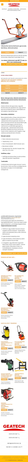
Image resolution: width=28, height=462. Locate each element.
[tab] (14, 72)
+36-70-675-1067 (15, 217)
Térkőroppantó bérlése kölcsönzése (19, 375)
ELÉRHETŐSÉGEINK (14, 0)
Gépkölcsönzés (7, 457)
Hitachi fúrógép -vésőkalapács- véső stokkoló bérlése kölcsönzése (6, 375)
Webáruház (23, 458)
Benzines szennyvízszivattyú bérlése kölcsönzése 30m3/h (6, 405)
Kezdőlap (4, 9)
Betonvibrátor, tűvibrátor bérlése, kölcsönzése (19, 277)
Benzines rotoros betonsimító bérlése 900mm (6, 277)
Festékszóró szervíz (7, 458)
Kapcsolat (16, 458)
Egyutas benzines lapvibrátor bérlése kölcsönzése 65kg (20, 343)
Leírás (2, 72)
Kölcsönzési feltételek (18, 457)
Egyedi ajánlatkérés (7, 75)
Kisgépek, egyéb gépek (13, 9)
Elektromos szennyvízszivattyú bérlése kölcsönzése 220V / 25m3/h (6, 344)
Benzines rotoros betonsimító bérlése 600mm (6, 309)
